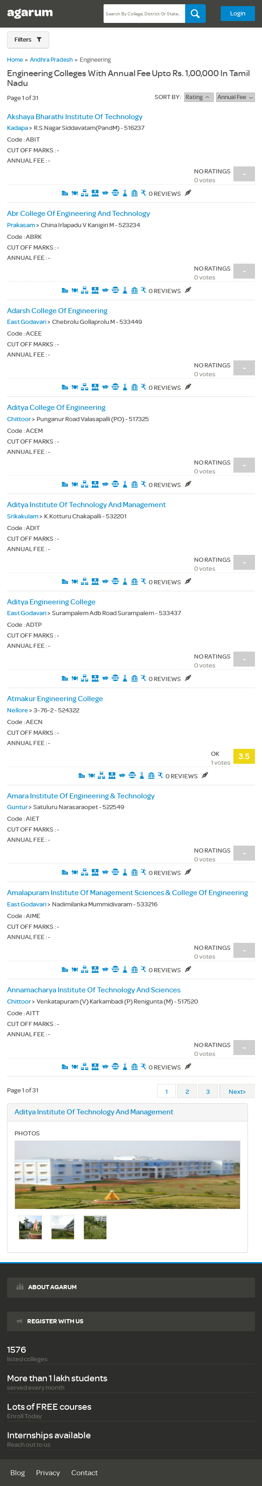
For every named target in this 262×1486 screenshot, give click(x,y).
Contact (84, 1473)
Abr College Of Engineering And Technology (78, 214)
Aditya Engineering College (51, 602)
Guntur (17, 807)
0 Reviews (170, 193)
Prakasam (21, 225)
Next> (237, 1091)
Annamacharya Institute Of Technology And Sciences (93, 990)
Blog (17, 1473)
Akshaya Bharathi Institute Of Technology (74, 117)
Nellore (17, 710)
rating (199, 97)
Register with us (55, 1321)
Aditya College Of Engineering (56, 408)
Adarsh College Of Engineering (57, 311)
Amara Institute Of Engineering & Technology (81, 796)
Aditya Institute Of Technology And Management (86, 505)
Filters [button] (23, 39)
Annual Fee (235, 97)
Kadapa (17, 127)
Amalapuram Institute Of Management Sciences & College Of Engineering (127, 893)
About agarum (52, 1287)
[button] (28, 39)
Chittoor (19, 419)
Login (238, 13)
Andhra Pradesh (51, 60)
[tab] (28, 40)
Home (15, 60)
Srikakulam (22, 516)
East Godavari (26, 321)
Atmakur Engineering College (55, 699)
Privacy (48, 1473)
